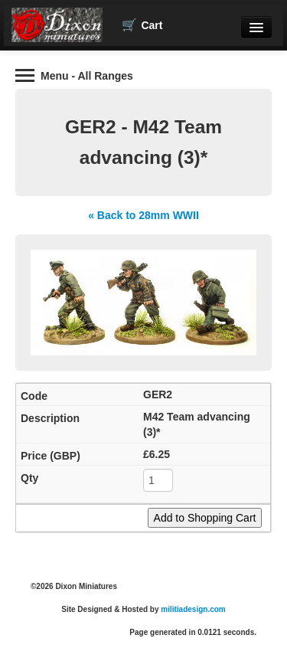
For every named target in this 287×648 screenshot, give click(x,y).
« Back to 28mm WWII (143, 215)
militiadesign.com (193, 609)
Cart (142, 25)
